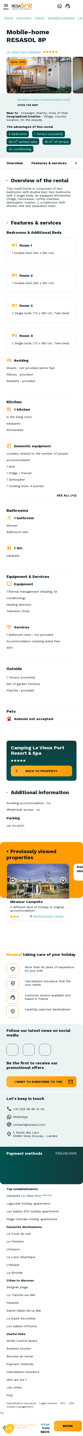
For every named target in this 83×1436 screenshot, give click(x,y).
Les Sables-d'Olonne (22, 1326)
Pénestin (13, 1302)
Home (8, 18)
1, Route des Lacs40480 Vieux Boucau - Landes (35, 1134)
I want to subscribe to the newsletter (38, 1083)
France (39, 18)
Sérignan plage (17, 1287)
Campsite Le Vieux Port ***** (29, 1195)
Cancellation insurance (23, 1372)
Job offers (14, 1387)
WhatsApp (20, 1117)
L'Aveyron (13, 1249)
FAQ (10, 1395)
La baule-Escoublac (21, 1318)
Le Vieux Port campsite (24, 52)
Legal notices (48, 1403)
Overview (15, 163)
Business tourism (19, 1348)
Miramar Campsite (26, 902)
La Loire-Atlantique (21, 1257)
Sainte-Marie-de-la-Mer (24, 1310)
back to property (41, 771)
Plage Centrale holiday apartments (32, 1219)
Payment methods (20, 1364)
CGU (71, 1403)
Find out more (65, 1153)
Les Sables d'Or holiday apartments (33, 1211)
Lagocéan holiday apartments (28, 1203)
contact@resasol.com (29, 1124)
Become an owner (20, 1356)
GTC (62, 1403)
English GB (76, 6)
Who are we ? (17, 1379)
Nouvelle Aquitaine (61, 18)
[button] (13, 880)
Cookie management (20, 1406)
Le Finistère (15, 1241)
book (68, 1426)
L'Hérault (13, 1265)
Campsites (23, 18)
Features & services (49, 163)
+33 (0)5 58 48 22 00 (28, 1109)
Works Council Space (22, 1340)
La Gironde (15, 1272)
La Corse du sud (19, 1233)
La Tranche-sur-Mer (21, 1295)
